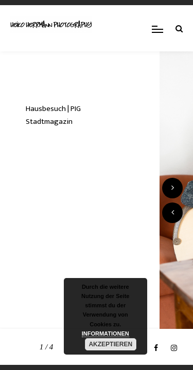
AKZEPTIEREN (110, 344)
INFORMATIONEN (105, 333)
